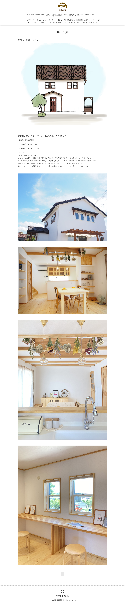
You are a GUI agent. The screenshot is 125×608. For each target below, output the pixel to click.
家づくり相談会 (57, 20)
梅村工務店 (63, 596)
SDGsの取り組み (74, 22)
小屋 (49, 22)
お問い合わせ (93, 22)
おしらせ (38, 20)
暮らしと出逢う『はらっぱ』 (37, 22)
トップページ (29, 20)
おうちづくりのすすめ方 (92, 20)
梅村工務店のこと (69, 20)
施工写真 (79, 20)
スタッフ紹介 (57, 22)
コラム (65, 22)
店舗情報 (84, 22)
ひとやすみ (46, 20)
